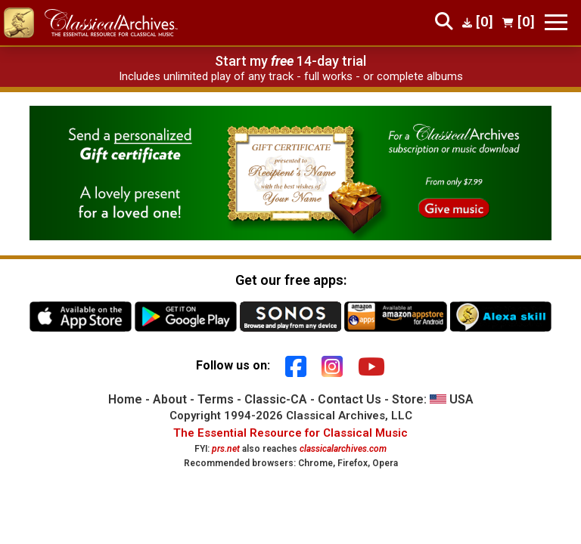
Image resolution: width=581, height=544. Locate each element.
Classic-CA (275, 399)
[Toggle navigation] (556, 22)
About (170, 399)
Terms (215, 399)
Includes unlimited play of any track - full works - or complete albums (291, 76)
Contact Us (349, 399)
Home (125, 399)
